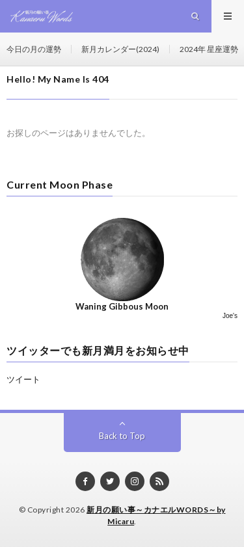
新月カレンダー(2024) (120, 49)
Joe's (230, 315)
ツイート (23, 379)
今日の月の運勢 (34, 49)
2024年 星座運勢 (209, 49)
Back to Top (122, 436)
